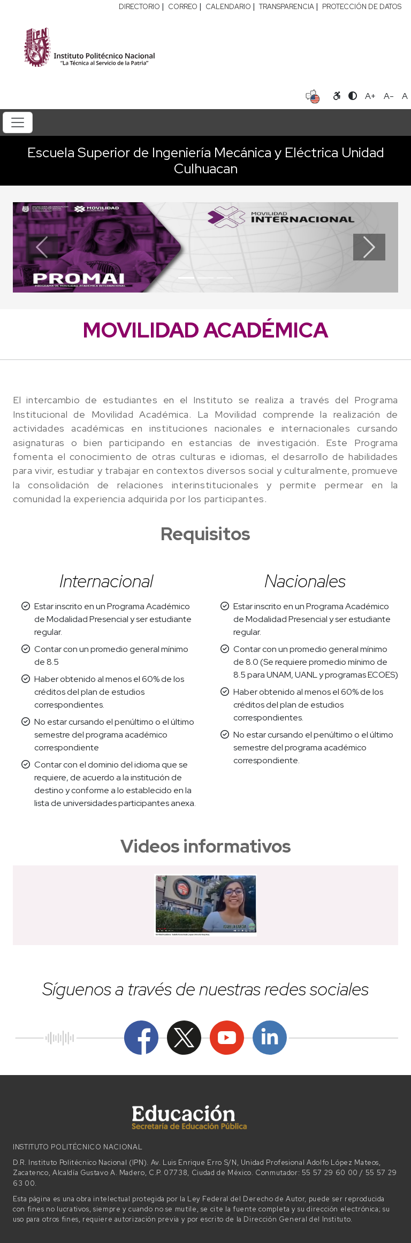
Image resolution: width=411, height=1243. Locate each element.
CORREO (182, 6)
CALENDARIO (228, 6)
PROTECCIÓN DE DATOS (361, 6)
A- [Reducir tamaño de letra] (389, 96)
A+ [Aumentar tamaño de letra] (370, 96)
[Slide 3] (225, 278)
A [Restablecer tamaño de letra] (405, 96)
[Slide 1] (186, 278)
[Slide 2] (205, 278)
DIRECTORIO (139, 6)
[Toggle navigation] (18, 122)
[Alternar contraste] (352, 96)
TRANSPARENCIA (286, 6)
